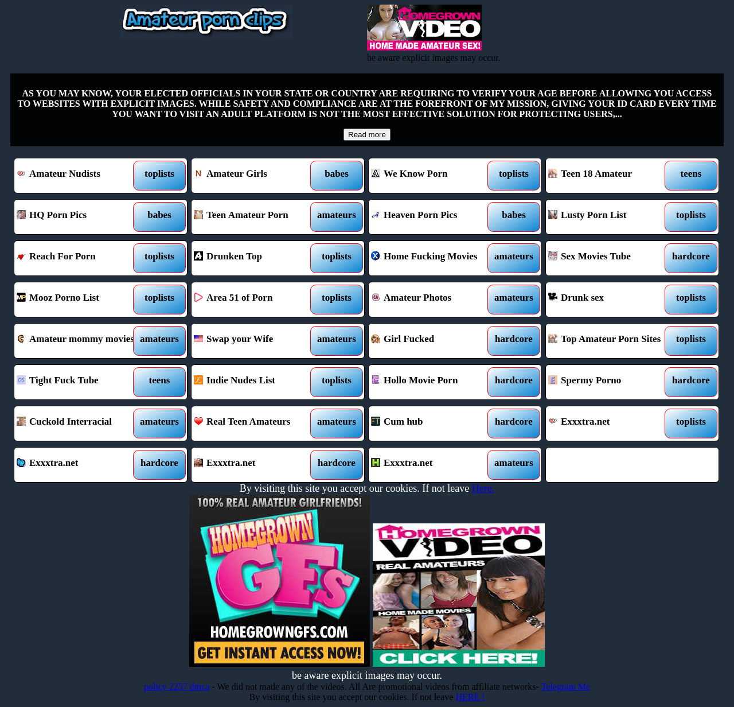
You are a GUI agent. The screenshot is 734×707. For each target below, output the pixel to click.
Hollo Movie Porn (433, 382)
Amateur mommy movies (79, 341)
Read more (367, 134)
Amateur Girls (256, 176)
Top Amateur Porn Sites (610, 341)
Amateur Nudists (79, 176)
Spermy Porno (610, 382)
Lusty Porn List (610, 217)
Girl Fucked (433, 341)
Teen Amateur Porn (256, 217)
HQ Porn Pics (79, 217)
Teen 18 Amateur (610, 176)
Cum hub (433, 423)
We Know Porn (433, 176)
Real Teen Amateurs (256, 423)
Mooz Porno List (79, 299)
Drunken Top (256, 258)
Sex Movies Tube (610, 258)
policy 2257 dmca (177, 687)
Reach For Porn (79, 258)
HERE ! (470, 697)
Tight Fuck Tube (79, 382)
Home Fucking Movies (433, 258)
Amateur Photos (433, 299)
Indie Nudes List (256, 382)
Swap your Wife (256, 341)
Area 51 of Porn (256, 299)
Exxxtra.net (610, 423)
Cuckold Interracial (79, 423)
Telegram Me (566, 687)
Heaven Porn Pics (433, 217)
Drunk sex (610, 299)
